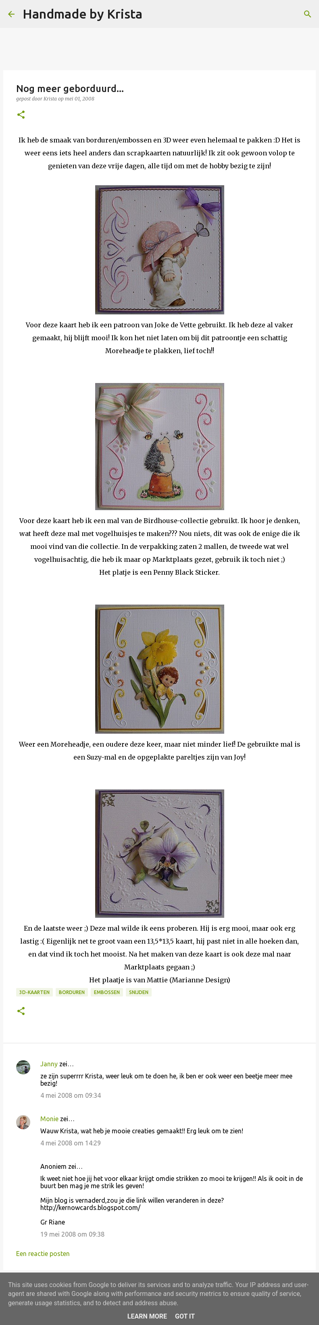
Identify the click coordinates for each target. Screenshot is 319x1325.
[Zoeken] (153, 14)
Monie (49, 1118)
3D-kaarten (34, 992)
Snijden (138, 992)
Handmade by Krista (82, 13)
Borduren (72, 992)
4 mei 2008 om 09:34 (70, 1095)
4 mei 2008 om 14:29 (70, 1143)
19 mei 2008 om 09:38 (72, 1234)
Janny (49, 1064)
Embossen (107, 992)
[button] (21, 115)
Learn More (147, 1316)
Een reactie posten (43, 1253)
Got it (185, 1316)
